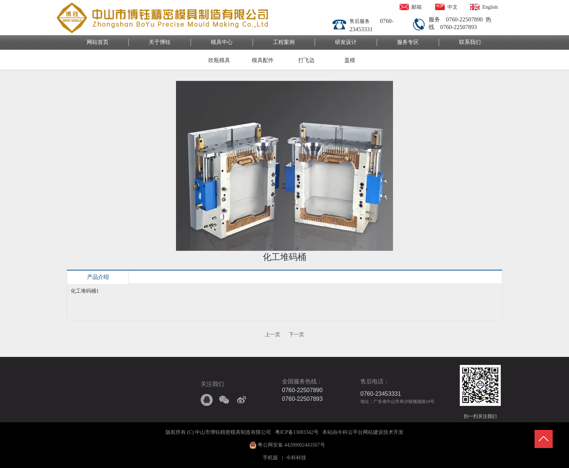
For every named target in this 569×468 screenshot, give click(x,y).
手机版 (270, 457)
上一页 (272, 334)
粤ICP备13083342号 (297, 432)
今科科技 (296, 457)
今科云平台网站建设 (360, 432)
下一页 (296, 334)
